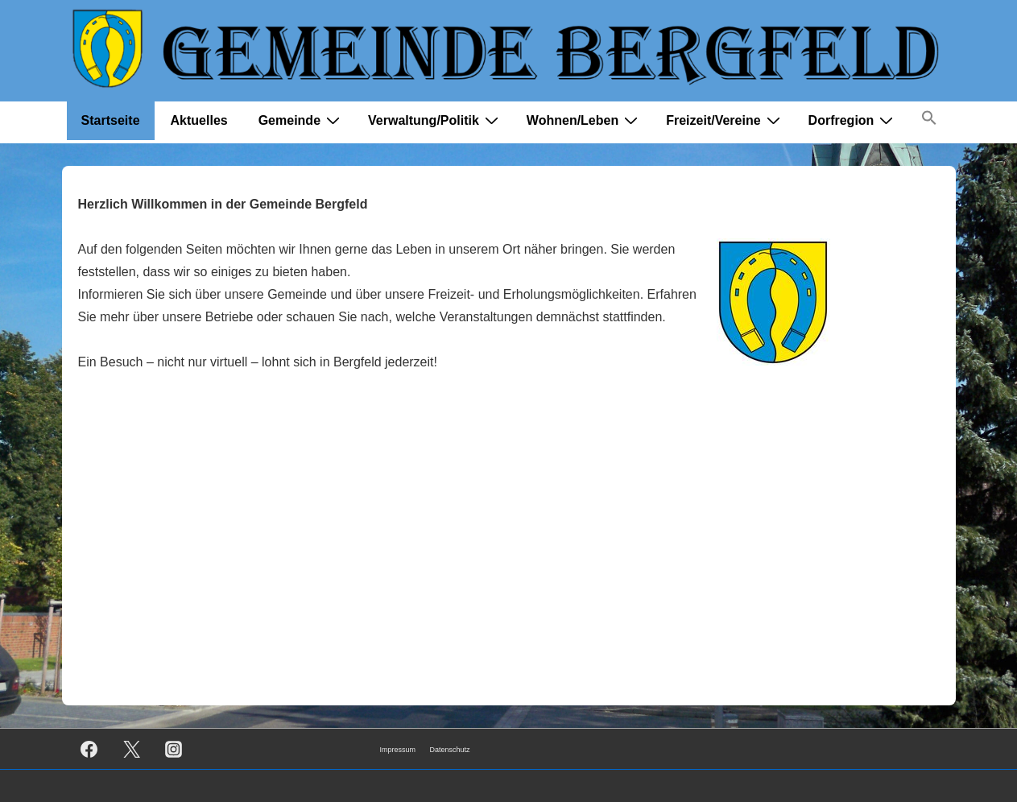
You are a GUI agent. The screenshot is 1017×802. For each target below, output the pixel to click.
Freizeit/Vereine (724, 120)
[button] (929, 121)
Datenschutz (450, 750)
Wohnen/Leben (584, 120)
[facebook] (89, 749)
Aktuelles (199, 120)
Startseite (110, 120)
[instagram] (174, 749)
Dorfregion (853, 120)
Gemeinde (301, 120)
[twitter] (131, 749)
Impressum (398, 750)
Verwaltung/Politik (435, 120)
